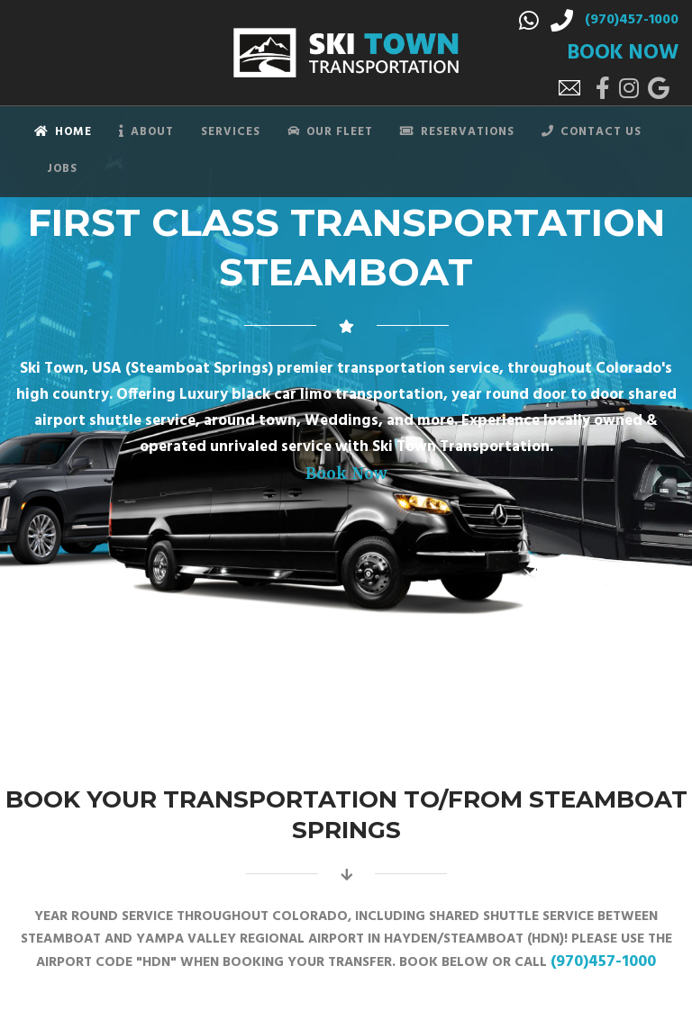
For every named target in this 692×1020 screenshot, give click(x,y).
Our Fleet (330, 131)
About (146, 131)
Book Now (346, 473)
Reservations (457, 131)
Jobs (62, 168)
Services (230, 131)
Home (63, 131)
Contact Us (592, 131)
